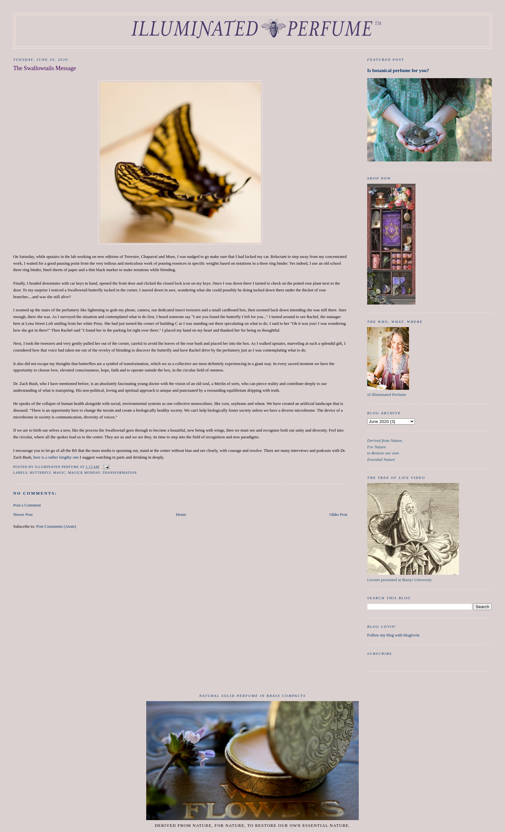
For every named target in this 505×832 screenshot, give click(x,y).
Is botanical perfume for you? (398, 70)
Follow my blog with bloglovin (393, 635)
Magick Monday (84, 472)
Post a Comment (27, 505)
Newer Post (23, 514)
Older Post (338, 514)
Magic (59, 472)
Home (181, 514)
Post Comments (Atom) (56, 526)
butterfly (40, 472)
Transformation (119, 472)
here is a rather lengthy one (56, 457)
